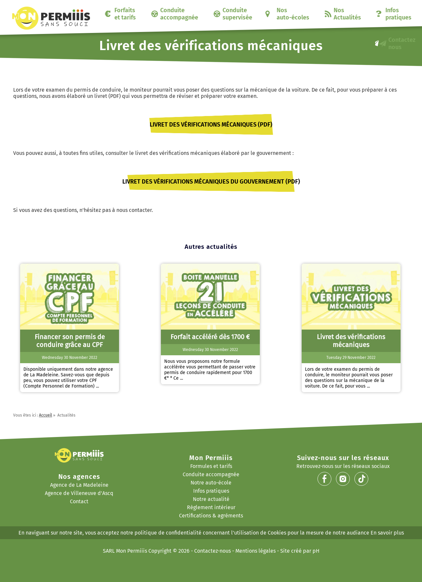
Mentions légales (255, 551)
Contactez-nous (212, 551)
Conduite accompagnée (179, 14)
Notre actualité (211, 499)
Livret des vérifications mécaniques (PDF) (211, 124)
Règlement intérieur (211, 507)
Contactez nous (401, 43)
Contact (79, 501)
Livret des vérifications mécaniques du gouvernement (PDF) (211, 181)
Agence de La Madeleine (79, 485)
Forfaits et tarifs (125, 14)
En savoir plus (387, 533)
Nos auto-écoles (293, 14)
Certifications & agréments (211, 515)
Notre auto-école (211, 483)
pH (316, 551)
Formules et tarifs (211, 466)
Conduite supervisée (237, 14)
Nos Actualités (347, 14)
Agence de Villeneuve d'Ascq (79, 493)
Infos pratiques (398, 14)
